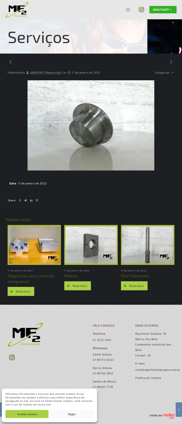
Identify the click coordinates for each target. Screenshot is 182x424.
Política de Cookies (148, 377)
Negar (72, 414)
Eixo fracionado (135, 276)
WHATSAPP (163, 10)
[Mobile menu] (128, 9)
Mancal (71, 276)
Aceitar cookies (27, 414)
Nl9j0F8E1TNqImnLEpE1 (46, 72)
